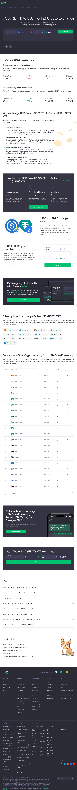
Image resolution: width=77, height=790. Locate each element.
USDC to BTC (18, 375)
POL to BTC (50, 753)
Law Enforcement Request (67, 695)
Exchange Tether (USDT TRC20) (22, 737)
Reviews (5, 695)
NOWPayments (36, 704)
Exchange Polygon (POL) (23, 754)
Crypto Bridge (20, 709)
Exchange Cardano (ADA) (23, 747)
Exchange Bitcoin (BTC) (22, 726)
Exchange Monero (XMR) (23, 745)
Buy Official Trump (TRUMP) (7, 760)
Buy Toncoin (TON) (7, 754)
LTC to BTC (42, 744)
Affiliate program (36, 690)
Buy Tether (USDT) (7, 732)
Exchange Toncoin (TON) (23, 757)
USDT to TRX (41, 727)
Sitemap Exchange (21, 772)
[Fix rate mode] (43, 32)
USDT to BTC (34, 755)
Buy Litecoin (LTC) (7, 745)
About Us (5, 682)
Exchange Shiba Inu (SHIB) (23, 763)
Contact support (16, 531)
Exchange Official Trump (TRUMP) (22, 766)
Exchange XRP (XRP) (22, 760)
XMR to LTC (42, 739)
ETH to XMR (35, 738)
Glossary (49, 687)
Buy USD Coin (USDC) (8, 737)
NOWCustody (36, 706)
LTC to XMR (42, 730)
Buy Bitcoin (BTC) (7, 726)
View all (71, 493)
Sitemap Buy (6, 769)
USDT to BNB (49, 734)
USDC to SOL (18, 486)
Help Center (49, 693)
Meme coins (20, 704)
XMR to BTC (35, 743)
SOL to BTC (34, 751)
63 (14, 493)
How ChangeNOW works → (12, 650)
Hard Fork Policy (65, 693)
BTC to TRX (50, 744)
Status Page (50, 695)
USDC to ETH (18, 381)
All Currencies (20, 770)
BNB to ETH (34, 746)
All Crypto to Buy (7, 764)
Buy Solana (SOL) (7, 757)
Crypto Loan (20, 712)
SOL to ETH (50, 726)
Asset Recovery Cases (66, 698)
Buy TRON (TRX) (6, 751)
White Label (34, 695)
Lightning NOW (20, 717)
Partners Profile (35, 684)
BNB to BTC (42, 736)
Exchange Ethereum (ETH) (23, 729)
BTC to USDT (33, 730)
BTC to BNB (42, 747)
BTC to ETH (34, 749)
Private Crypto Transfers (23, 698)
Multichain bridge (36, 701)
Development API (36, 682)
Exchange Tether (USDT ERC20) (22, 732)
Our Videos (5, 690)
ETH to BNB (42, 733)
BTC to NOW (50, 747)
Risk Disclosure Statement (67, 690)
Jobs (4, 693)
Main (2, 7)
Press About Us (6, 687)
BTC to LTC (50, 737)
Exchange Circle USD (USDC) (22, 741)
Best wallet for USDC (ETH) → (13, 654)
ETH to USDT (49, 741)
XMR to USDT (41, 750)
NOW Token (20, 695)
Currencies (9, 7)
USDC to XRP (18, 451)
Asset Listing (35, 698)
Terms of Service (64, 684)
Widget (33, 693)
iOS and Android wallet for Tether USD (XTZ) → (19, 657)
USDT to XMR (34, 734)
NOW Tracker (20, 693)
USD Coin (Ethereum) (19, 7)
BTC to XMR (35, 726)
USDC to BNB (19, 439)
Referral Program (36, 687)
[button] (23, 32)
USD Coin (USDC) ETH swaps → (13, 644)
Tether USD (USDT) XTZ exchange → (15, 647)
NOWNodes (35, 709)
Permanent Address (21, 684)
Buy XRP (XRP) (6, 740)
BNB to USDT (41, 755)
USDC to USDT (19, 399)
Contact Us (49, 690)
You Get (37, 31)
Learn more (67, 180)
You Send (9, 31)
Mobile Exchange (21, 687)
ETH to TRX (50, 750)
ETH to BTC (34, 740)
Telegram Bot (20, 715)
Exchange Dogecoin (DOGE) (21, 751)
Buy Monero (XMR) (7, 748)
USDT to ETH (49, 730)
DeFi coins (19, 706)
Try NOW (23, 300)
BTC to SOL (50, 756)
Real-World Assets (21, 701)
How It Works (50, 684)
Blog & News (6, 684)
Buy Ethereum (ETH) (7, 729)
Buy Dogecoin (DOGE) (8, 743)
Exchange (65, 32)
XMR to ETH (42, 741)
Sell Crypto (5, 766)
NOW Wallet (20, 690)
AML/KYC (63, 682)
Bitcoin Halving (50, 698)
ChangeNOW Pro (21, 682)
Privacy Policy (64, 687)
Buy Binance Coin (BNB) (8, 734)
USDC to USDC (19, 463)
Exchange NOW (38, 207)
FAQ (48, 682)
